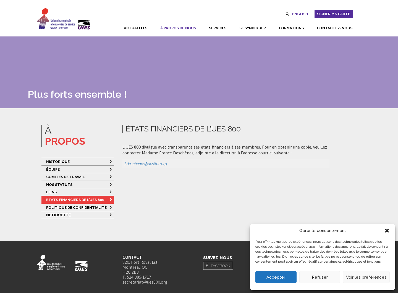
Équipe (53, 169)
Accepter (275, 277)
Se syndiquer (252, 28)
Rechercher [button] (287, 14)
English (300, 14)
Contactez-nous (334, 28)
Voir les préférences (366, 277)
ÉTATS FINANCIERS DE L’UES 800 (75, 200)
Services (217, 28)
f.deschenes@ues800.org (146, 164)
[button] (387, 230)
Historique (58, 162)
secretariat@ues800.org (144, 282)
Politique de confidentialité (77, 207)
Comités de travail (65, 177)
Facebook (220, 266)
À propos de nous (178, 28)
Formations (291, 28)
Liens (51, 192)
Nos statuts (59, 185)
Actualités (135, 28)
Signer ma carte (333, 14)
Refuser (320, 277)
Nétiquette (58, 215)
